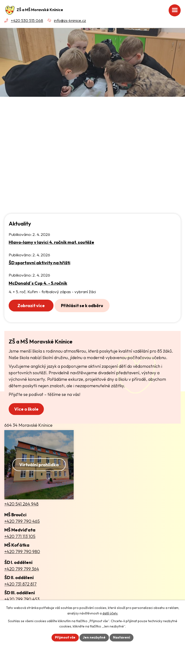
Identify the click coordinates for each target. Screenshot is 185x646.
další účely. (110, 613)
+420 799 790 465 (22, 521)
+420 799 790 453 (22, 599)
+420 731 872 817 (20, 584)
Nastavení (121, 637)
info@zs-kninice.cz (70, 20)
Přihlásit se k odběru (82, 305)
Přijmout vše (65, 637)
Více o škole (26, 409)
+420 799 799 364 (21, 569)
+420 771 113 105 (19, 536)
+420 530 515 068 (27, 20)
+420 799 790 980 (22, 551)
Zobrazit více (31, 305)
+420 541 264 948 (21, 504)
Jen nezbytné (94, 637)
